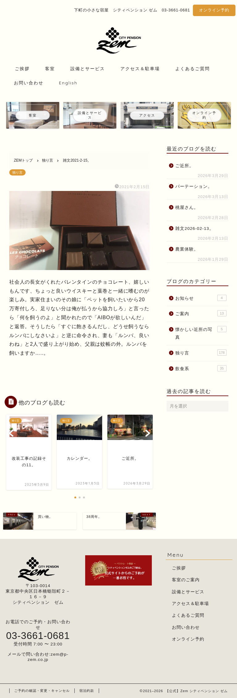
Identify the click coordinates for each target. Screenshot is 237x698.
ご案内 (200, 313)
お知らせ (200, 298)
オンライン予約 (214, 10)
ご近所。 (184, 165)
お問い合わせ (29, 83)
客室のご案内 (186, 579)
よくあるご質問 (192, 68)
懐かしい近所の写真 (200, 333)
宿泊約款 (86, 690)
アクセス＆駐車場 (140, 68)
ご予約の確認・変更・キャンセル (42, 690)
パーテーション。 (193, 186)
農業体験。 (186, 249)
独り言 (17, 172)
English (68, 83)
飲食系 (200, 368)
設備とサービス (87, 68)
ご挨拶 (22, 68)
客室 (50, 68)
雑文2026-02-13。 (194, 228)
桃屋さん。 (186, 207)
